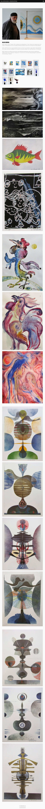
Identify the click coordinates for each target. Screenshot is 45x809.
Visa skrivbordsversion (22, 807)
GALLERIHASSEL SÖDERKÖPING (9, 1)
